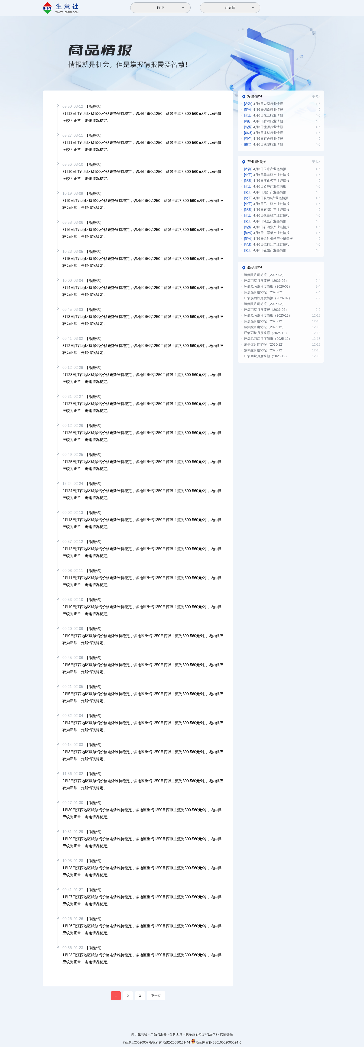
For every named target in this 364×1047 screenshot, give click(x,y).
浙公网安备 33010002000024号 (216, 1041)
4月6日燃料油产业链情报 (266, 244)
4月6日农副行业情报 (263, 104)
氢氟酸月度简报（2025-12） (264, 327)
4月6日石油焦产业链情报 (266, 227)
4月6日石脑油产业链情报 (266, 209)
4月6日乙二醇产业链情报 (266, 204)
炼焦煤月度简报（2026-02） (264, 292)
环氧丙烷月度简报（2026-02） (266, 280)
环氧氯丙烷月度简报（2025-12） (268, 315)
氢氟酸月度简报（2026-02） (264, 275)
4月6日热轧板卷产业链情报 (268, 238)
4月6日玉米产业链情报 (265, 169)
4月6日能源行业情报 (263, 127)
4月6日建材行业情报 (263, 133)
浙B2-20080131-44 (176, 1042)
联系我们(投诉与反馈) (201, 1034)
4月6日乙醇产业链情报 (265, 186)
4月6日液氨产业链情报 (265, 221)
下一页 (156, 995)
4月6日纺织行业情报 (263, 121)
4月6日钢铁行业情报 (263, 109)
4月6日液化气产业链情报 (266, 180)
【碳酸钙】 (94, 107)
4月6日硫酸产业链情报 (265, 250)
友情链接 (226, 1034)
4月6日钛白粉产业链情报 (266, 215)
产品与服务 (158, 1034)
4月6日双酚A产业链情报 (266, 198)
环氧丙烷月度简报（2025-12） (266, 333)
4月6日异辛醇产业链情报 (266, 175)
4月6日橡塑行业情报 (263, 144)
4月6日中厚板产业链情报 (266, 233)
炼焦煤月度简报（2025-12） (264, 321)
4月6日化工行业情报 (263, 115)
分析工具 (175, 1034)
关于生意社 (139, 1034)
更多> (316, 96)
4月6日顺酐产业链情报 (265, 192)
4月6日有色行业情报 (263, 138)
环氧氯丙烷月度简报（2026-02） (268, 286)
